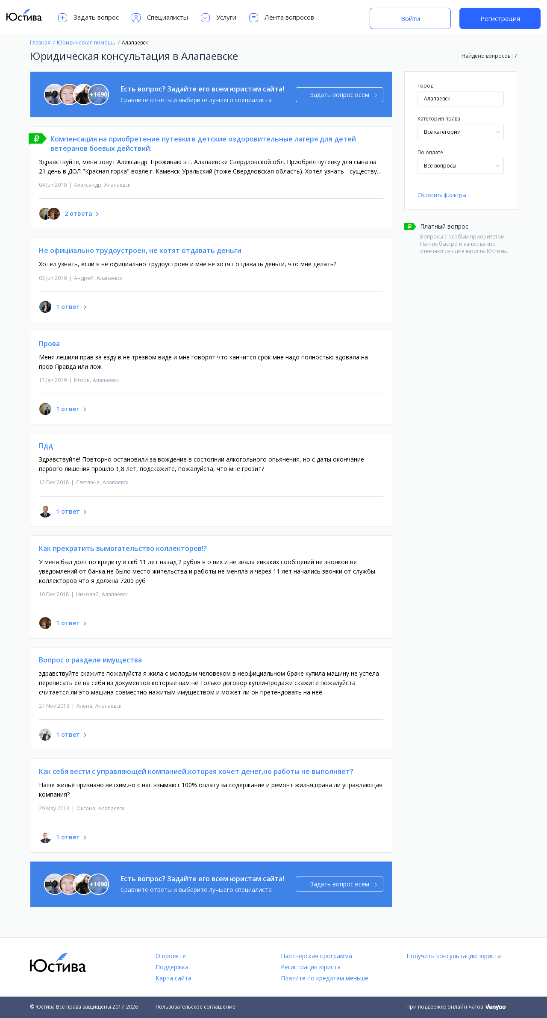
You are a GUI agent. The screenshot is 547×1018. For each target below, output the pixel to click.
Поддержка (172, 967)
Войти (410, 18)
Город (425, 85)
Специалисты (160, 18)
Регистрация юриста (311, 967)
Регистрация (500, 18)
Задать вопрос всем (343, 95)
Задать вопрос (88, 18)
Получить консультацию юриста (453, 956)
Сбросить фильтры (442, 195)
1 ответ (68, 307)
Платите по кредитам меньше (324, 978)
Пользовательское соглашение (195, 1006)
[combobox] (461, 132)
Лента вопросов (281, 18)
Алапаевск (117, 184)
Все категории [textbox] (442, 131)
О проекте (171, 956)
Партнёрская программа (316, 956)
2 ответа (78, 213)
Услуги (218, 18)
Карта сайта (173, 978)
